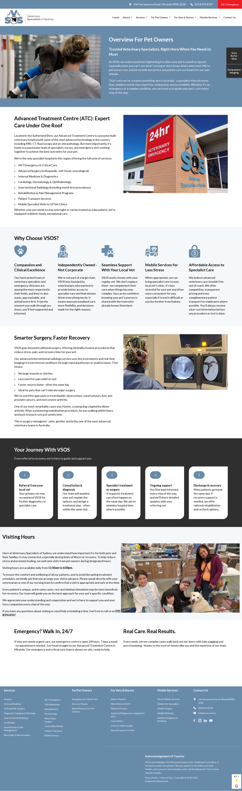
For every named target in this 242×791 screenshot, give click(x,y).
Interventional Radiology (16, 718)
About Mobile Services (169, 699)
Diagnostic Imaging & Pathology (20, 713)
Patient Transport (53, 731)
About (126, 17)
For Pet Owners (159, 17)
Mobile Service (51, 735)
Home (115, 17)
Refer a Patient (118, 699)
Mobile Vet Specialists (168, 704)
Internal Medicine (12, 704)
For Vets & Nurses (184, 17)
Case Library (117, 721)
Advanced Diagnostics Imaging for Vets (128, 715)
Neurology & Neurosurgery (17, 735)
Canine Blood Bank (53, 726)
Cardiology (9, 722)
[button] (24, 475)
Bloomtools (148, 781)
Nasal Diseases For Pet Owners (83, 710)
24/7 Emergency (230, 4)
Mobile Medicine (166, 713)
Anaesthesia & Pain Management (13, 729)
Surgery (8, 699)
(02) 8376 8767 (201, 4)
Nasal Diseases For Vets (123, 730)
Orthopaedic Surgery (14, 708)
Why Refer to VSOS (121, 704)
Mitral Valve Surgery (50, 720)
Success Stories (80, 704)
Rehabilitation (51, 709)
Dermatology (50, 713)
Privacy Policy (136, 777)
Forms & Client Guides (122, 725)
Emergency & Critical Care (85, 699)
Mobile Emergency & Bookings (168, 719)
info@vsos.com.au (204, 713)
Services (140, 17)
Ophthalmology (52, 704)
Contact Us (229, 17)
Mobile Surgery (165, 708)
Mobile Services (208, 17)
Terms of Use (152, 777)
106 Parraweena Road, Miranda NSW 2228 (157, 4)
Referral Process (119, 708)
